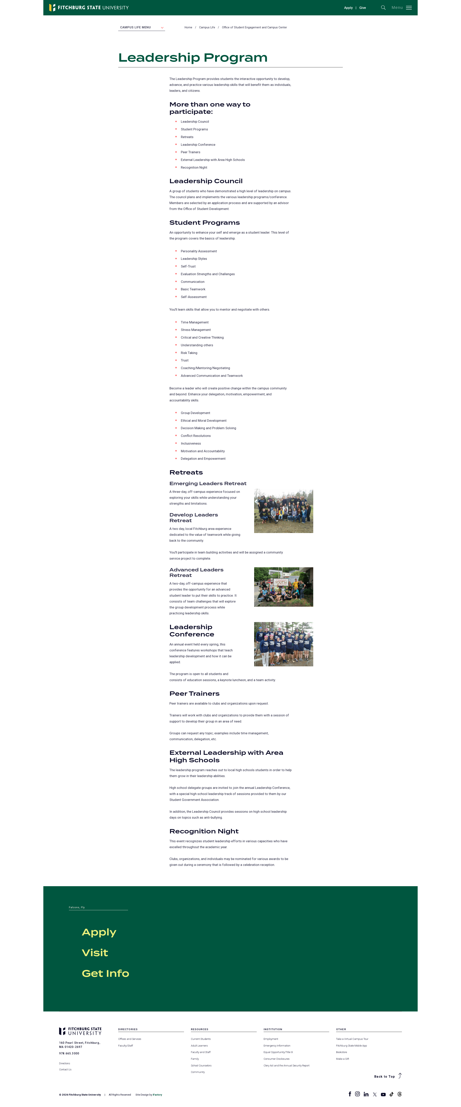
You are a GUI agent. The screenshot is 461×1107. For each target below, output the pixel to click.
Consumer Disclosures (277, 1059)
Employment (271, 1039)
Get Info (116, 973)
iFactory (158, 1095)
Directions (64, 1060)
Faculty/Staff (125, 1046)
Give (362, 8)
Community (198, 1072)
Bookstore (341, 1052)
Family (195, 1059)
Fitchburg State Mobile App (351, 1046)
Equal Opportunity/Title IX (278, 1052)
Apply (348, 8)
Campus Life (207, 27)
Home (188, 27)
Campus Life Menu (135, 28)
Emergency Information (277, 1046)
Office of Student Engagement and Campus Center (254, 27)
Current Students (201, 1039)
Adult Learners (199, 1046)
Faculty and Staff (201, 1052)
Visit (100, 952)
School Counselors (201, 1065)
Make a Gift (342, 1059)
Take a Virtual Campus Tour (352, 1039)
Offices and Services (129, 1039)
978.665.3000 (69, 1053)
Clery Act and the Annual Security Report (287, 1065)
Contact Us (65, 1066)
